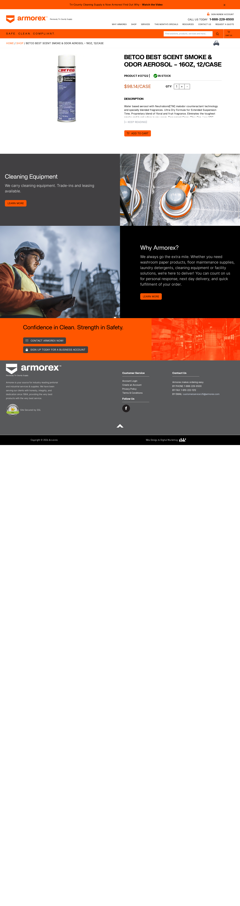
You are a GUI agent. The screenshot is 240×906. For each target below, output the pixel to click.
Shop (134, 24)
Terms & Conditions (132, 393)
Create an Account (132, 385)
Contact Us (204, 24)
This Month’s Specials (166, 24)
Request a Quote (225, 24)
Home (10, 43)
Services (145, 24)
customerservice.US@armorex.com (201, 394)
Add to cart (139, 133)
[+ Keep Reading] (135, 122)
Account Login (129, 381)
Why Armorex (119, 24)
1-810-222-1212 (188, 390)
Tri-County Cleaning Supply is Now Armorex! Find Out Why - (116, 4)
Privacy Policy (129, 389)
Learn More (16, 203)
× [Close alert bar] (224, 4)
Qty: (169, 86)
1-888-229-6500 (222, 19)
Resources (188, 24)
